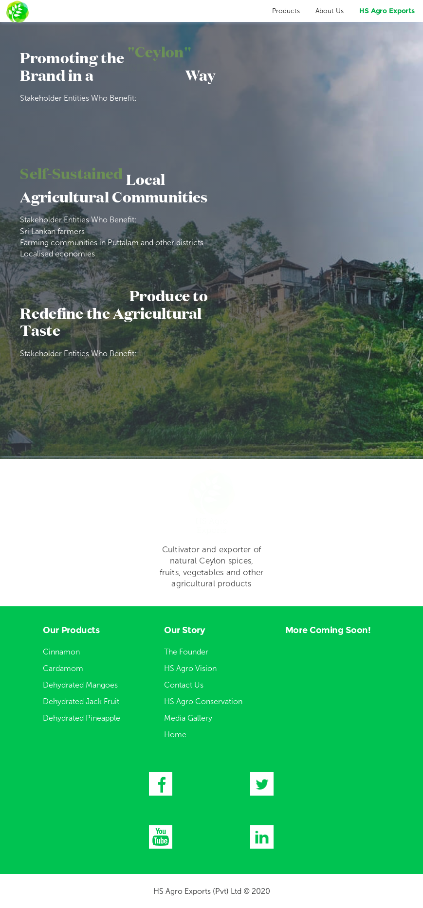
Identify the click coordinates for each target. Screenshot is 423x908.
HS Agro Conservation (203, 701)
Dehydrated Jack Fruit (81, 701)
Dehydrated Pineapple (81, 718)
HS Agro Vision (190, 668)
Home (175, 734)
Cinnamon (61, 651)
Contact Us (183, 685)
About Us (329, 11)
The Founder (186, 651)
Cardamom (63, 668)
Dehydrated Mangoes (80, 685)
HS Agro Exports (387, 11)
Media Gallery (188, 718)
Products (286, 11)
